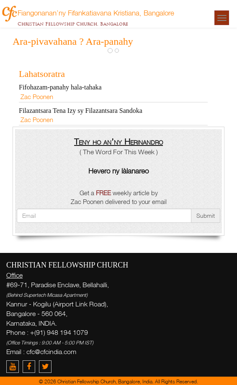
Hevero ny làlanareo (118, 170)
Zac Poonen (37, 96)
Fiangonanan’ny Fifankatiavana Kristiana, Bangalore (96, 12)
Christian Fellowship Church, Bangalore (73, 24)
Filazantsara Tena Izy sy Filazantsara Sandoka (80, 110)
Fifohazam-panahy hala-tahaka (60, 87)
